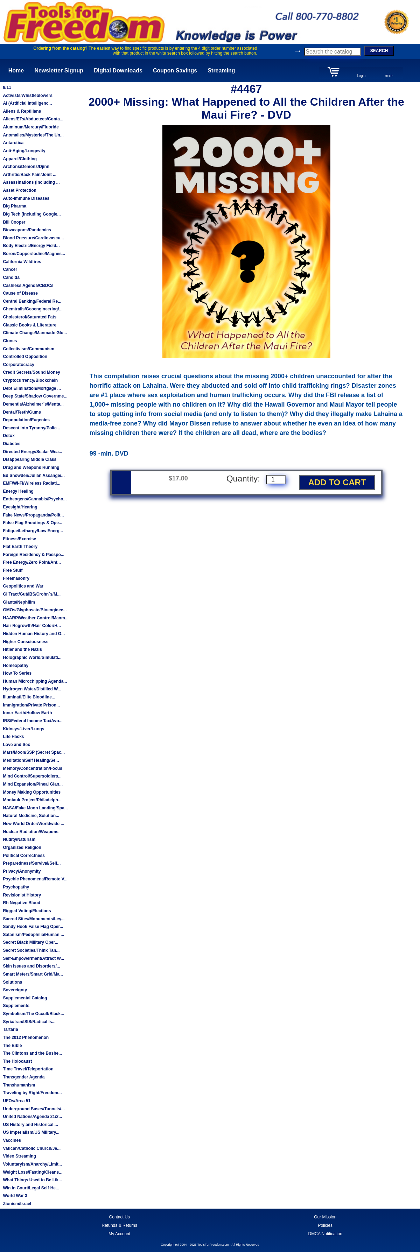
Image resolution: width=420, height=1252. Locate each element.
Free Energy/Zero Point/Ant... (32, 562)
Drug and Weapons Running (31, 467)
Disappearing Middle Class (29, 459)
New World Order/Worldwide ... (33, 823)
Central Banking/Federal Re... (32, 301)
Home (16, 70)
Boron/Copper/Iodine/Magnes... (34, 253)
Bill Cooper (14, 222)
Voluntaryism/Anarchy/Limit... (32, 1164)
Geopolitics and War (23, 586)
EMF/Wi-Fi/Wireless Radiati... (31, 483)
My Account (119, 1233)
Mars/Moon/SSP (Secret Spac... (34, 752)
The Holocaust (17, 1061)
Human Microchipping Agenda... (35, 681)
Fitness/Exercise (19, 538)
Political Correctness (23, 855)
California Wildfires (22, 261)
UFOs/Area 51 (16, 1100)
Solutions (12, 982)
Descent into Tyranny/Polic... (31, 427)
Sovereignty (15, 989)
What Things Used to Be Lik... (32, 1179)
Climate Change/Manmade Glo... (35, 332)
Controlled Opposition (25, 356)
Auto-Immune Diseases (26, 198)
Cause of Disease (20, 293)
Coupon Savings (175, 70)
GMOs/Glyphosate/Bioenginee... (34, 609)
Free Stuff (12, 570)
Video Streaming (19, 1156)
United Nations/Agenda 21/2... (32, 1116)
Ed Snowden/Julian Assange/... (33, 475)
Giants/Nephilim (19, 602)
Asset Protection (19, 190)
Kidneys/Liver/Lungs (23, 728)
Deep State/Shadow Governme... (35, 396)
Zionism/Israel (17, 1203)
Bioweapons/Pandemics (27, 229)
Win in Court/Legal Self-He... (31, 1188)
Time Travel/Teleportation (28, 1069)
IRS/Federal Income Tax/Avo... (32, 720)
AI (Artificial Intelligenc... (27, 103)
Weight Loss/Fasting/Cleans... (32, 1172)
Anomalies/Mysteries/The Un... (33, 135)
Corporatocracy (18, 364)
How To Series (17, 673)
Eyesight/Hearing (20, 507)
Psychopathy (16, 887)
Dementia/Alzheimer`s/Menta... (33, 404)
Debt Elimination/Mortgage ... (32, 388)
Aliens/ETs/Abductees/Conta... (33, 119)
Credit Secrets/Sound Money (31, 372)
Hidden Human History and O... (34, 633)
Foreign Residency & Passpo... (33, 554)
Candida (11, 277)
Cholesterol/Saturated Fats (29, 317)
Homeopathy (15, 665)
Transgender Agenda (23, 1077)
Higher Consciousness (25, 641)
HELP (389, 76)
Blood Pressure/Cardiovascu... (33, 237)
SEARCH (379, 50)
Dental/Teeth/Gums (22, 412)
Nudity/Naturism (19, 839)
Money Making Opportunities (32, 792)
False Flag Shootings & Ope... (32, 522)
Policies (325, 1225)
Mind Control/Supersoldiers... (32, 776)
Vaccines (12, 1140)
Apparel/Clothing (20, 158)
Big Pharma (14, 206)
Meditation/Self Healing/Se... (31, 760)
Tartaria (10, 1029)
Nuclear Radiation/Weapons (30, 831)
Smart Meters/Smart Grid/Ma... (33, 974)
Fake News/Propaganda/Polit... (33, 515)
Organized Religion (22, 847)
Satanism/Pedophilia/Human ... (33, 934)
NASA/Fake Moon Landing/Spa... (35, 808)
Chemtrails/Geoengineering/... (32, 309)
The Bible (12, 1045)
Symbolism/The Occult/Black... (33, 1013)
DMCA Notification (325, 1233)
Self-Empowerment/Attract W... (33, 958)
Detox (8, 435)
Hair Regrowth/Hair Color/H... (32, 625)
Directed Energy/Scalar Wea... (32, 451)
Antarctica (13, 142)
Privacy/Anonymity (22, 871)
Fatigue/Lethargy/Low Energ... (33, 530)
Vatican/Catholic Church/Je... (32, 1148)
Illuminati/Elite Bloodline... (29, 697)
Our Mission (325, 1217)
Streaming (221, 70)
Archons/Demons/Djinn (26, 166)
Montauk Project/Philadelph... (32, 799)
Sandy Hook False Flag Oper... (33, 926)
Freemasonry (16, 578)
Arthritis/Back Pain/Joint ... (29, 174)
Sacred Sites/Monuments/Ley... (33, 918)
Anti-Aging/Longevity (24, 150)
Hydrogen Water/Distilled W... (32, 689)
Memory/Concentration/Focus (32, 768)
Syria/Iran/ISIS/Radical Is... (29, 1021)
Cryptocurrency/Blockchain (30, 380)
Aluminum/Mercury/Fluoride (30, 127)
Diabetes (11, 443)
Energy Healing (18, 491)
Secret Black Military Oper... (30, 942)
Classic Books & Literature (29, 325)
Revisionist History (22, 895)
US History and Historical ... (30, 1124)
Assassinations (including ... (31, 182)
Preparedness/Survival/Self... (32, 863)
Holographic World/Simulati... (32, 657)
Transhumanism (19, 1085)
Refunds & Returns (119, 1225)
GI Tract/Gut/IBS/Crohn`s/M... (32, 594)
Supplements (16, 1005)
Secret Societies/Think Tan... (31, 950)
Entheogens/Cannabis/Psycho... (34, 499)
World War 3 (15, 1195)
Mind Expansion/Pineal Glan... (33, 784)
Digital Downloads (118, 70)
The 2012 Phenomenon (26, 1037)
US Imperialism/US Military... (31, 1132)
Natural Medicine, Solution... (31, 815)
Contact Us (119, 1217)
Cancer (10, 269)
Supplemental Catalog (25, 998)
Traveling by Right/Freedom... (32, 1092)
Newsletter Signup (58, 70)
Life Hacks (13, 736)
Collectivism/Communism (28, 348)
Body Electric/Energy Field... (31, 245)
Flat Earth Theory (20, 546)
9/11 (7, 87)
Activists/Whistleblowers (27, 95)
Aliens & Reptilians (22, 111)
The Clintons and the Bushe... (32, 1053)
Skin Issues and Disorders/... (31, 966)
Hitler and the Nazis (22, 649)
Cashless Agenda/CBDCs (28, 285)
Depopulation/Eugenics (26, 419)
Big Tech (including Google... (32, 214)
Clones (10, 340)
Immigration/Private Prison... (31, 705)
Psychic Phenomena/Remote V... (35, 879)
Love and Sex (16, 744)
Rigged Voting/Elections (27, 910)
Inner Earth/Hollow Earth (27, 712)
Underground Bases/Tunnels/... (33, 1108)
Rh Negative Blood (21, 902)
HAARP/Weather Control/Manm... (35, 618)
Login (361, 76)
